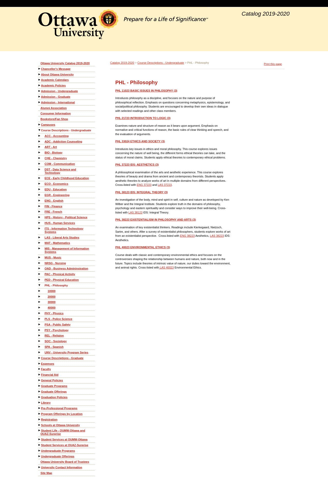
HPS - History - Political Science (66, 217)
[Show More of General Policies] (39, 380)
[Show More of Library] (39, 402)
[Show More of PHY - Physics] (39, 313)
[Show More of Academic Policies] (39, 85)
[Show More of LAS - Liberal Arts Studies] (39, 237)
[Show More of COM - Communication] (39, 164)
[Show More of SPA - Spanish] (39, 347)
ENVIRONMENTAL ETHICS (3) (142, 247)
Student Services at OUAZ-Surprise (64, 445)
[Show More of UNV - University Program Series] (39, 352)
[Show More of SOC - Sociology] (39, 341)
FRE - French (53, 211)
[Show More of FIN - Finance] (39, 206)
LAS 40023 (167, 267)
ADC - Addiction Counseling (63, 141)
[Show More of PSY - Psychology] (39, 330)
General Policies (52, 380)
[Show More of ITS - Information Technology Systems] (39, 228)
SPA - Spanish (54, 346)
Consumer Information (55, 113)
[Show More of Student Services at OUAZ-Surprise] (39, 445)
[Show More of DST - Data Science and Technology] (39, 169)
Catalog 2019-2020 (122, 62)
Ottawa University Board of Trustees (64, 461)
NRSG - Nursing (55, 263)
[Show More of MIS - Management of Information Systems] (39, 248)
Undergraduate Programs (58, 450)
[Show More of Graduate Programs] (39, 386)
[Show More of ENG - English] (39, 200)
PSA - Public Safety (57, 324)
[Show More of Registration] (39, 419)
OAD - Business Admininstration (66, 268)
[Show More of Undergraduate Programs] (39, 450)
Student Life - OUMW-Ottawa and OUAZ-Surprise (62, 432)
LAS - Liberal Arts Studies (62, 237)
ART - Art (51, 146)
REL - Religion (54, 335)
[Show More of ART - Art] (39, 147)
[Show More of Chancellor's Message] (39, 69)
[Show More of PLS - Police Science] (39, 319)
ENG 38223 (187, 235)
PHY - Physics (54, 313)
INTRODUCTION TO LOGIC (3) (142, 118)
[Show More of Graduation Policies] (39, 397)
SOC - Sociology (56, 341)
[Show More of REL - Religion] (39, 335)
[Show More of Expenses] (39, 363)
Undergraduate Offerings (57, 456)
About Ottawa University (57, 74)
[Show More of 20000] (39, 296)
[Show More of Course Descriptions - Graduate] (39, 358)
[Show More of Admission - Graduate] (39, 96)
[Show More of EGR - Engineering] (39, 195)
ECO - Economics (56, 183)
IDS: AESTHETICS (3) (137, 164)
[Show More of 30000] (39, 302)
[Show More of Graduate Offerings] (39, 391)
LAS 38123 (135, 212)
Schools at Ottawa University (60, 425)
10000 (52, 291)
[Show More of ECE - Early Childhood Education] (39, 178)
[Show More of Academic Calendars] (39, 80)
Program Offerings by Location (62, 413)
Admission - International (58, 102)
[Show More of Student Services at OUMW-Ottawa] (39, 439)
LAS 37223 (165, 184)
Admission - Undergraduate (59, 91)
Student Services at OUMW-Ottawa (64, 439)
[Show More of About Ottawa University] (39, 74)
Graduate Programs (54, 386)
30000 (52, 302)
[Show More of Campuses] (39, 124)
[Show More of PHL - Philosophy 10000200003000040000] (39, 285)
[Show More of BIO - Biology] (39, 152)
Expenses (47, 363)
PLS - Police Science (58, 318)
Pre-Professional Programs (59, 408)
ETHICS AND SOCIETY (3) (140, 141)
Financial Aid (49, 374)
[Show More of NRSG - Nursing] (39, 263)
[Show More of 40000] (39, 307)
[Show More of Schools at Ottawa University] (39, 425)
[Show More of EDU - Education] (39, 189)
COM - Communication (60, 163)
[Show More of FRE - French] (39, 211)
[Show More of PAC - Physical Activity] (39, 274)
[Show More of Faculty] (39, 369)
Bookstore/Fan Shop (54, 119)
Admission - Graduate (55, 96)
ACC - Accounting (57, 135)
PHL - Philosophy (56, 285)
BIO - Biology (54, 152)
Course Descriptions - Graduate (62, 358)
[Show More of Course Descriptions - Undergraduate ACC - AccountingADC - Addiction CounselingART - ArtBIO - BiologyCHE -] (39, 130)
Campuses (48, 124)
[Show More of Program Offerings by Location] (39, 414)
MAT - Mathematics (57, 242)
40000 (52, 307)
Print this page (273, 64)
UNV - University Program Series (66, 352)
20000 (52, 296)
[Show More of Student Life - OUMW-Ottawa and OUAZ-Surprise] (39, 430)
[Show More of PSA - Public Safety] (39, 324)
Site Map (46, 473)
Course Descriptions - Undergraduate (66, 130)
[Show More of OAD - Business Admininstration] (39, 268)
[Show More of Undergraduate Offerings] (39, 456)
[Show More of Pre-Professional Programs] (39, 408)
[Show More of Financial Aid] (39, 374)
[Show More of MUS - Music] (39, 257)
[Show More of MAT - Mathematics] (39, 243)
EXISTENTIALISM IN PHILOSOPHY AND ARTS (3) (155, 219)
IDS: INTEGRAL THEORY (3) (141, 192)
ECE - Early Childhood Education (67, 178)
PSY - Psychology (56, 330)
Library (45, 402)
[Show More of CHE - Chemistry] (39, 158)
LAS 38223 (217, 235)
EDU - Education (56, 189)
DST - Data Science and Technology (60, 171)
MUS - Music (53, 257)
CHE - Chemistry (56, 158)
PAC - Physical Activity (60, 274)
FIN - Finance (53, 206)
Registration (49, 419)
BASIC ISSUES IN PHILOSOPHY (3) (146, 90)
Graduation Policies (54, 397)
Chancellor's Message (55, 68)
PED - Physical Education (62, 279)
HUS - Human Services (60, 222)
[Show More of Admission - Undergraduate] (39, 91)
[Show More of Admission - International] (39, 102)
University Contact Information (61, 467)
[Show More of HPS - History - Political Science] (39, 217)
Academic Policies (53, 85)
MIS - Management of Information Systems (67, 250)
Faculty (46, 369)
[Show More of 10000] (39, 291)
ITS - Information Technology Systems (64, 230)
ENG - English (54, 200)
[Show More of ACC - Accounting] (39, 136)
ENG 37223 (144, 184)
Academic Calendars (55, 79)
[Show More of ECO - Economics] (39, 183)
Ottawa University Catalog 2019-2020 (65, 63)
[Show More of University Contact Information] (39, 467)
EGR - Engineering (57, 195)
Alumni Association (53, 108)
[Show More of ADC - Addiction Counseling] (39, 141)
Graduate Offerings (54, 391)
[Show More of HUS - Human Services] (39, 223)
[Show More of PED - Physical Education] (39, 279)
